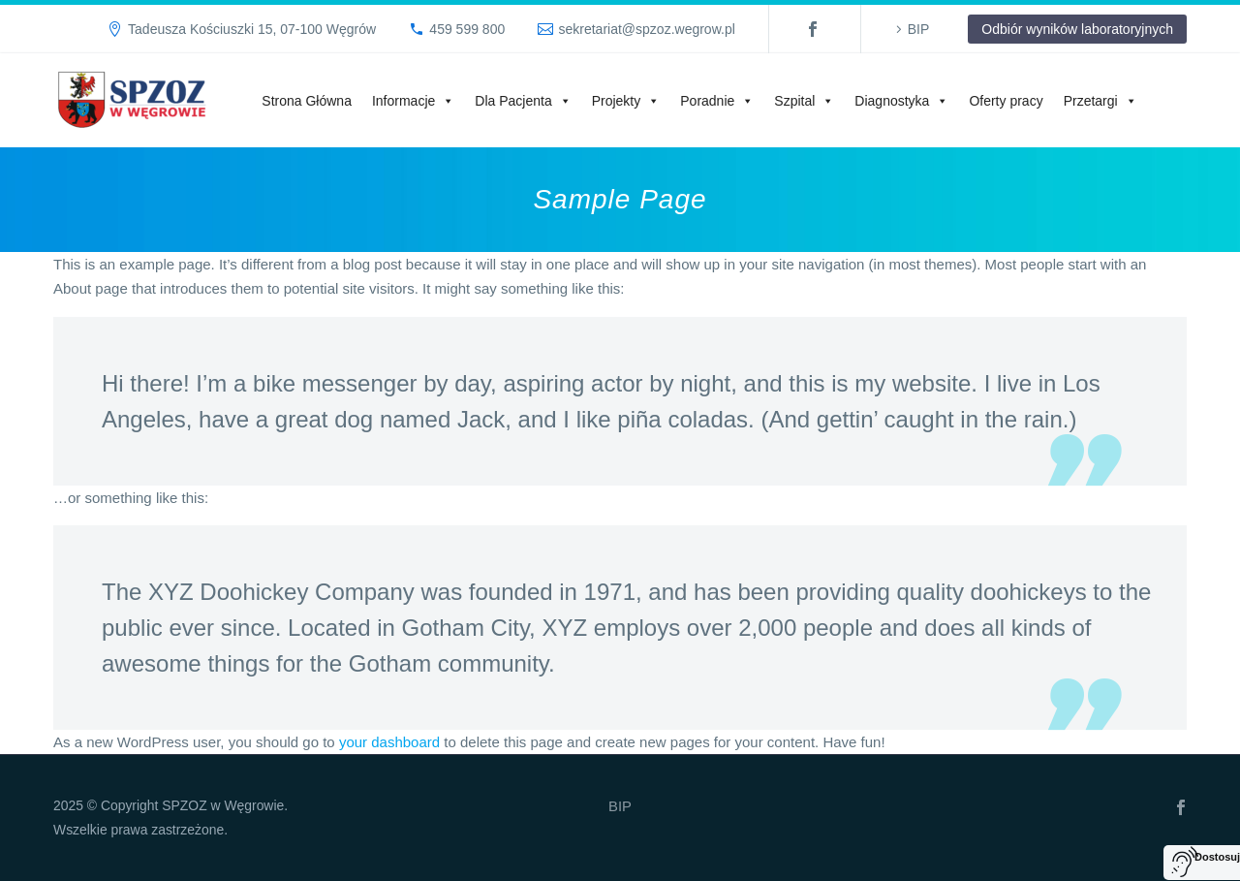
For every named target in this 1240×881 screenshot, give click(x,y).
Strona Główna (307, 101)
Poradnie (717, 101)
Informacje (413, 101)
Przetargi (1100, 101)
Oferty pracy (1005, 101)
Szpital (804, 101)
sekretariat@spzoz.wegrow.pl (646, 29)
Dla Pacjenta (523, 101)
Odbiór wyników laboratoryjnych (1077, 29)
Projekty (626, 101)
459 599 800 (467, 29)
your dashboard (389, 742)
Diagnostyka (901, 101)
